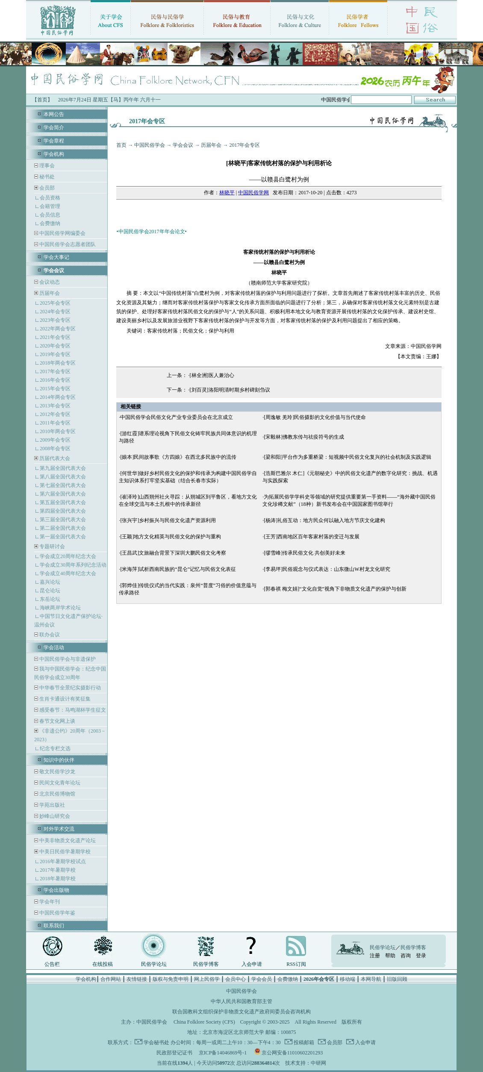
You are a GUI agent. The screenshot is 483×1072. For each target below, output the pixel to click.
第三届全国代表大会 (63, 520)
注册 (375, 956)
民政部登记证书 (174, 1053)
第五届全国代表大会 (63, 502)
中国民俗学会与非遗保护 (67, 659)
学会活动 (54, 647)
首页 (121, 145)
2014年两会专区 (58, 397)
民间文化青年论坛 (59, 783)
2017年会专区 (55, 371)
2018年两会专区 (58, 363)
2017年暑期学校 (58, 870)
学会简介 (54, 128)
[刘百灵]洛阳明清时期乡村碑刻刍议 (230, 390)
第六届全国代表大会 (63, 494)
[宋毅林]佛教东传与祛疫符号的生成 (304, 437)
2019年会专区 (55, 354)
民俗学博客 (206, 964)
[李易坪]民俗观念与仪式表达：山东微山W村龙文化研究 (327, 569)
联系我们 (54, 926)
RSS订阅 (296, 964)
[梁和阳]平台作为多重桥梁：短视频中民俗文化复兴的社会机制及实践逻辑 (347, 457)
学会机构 (54, 154)
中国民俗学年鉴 (56, 913)
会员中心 (235, 979)
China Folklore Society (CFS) (204, 1022)
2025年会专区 (55, 303)
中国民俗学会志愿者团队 (67, 244)
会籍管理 (50, 206)
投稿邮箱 (303, 1042)
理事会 (46, 166)
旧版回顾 (397, 979)
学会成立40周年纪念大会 (68, 573)
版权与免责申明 (170, 979)
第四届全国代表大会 (63, 511)
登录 (421, 956)
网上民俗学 (207, 979)
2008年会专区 (55, 448)
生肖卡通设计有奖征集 (64, 699)
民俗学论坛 (154, 964)
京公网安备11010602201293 (292, 1053)
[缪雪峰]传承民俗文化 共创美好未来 (304, 553)
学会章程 (54, 141)
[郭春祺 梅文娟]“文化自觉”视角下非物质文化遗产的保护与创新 (335, 589)
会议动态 (49, 282)
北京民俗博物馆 (56, 794)
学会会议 (183, 145)
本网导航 (371, 979)
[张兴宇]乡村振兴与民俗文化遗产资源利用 (168, 520)
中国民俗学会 (149, 145)
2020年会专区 (55, 346)
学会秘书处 (156, 1042)
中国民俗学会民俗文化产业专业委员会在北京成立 (176, 417)
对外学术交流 (59, 829)
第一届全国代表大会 (63, 537)
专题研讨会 (52, 546)
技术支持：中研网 (305, 1063)
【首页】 (42, 100)
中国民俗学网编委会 (61, 233)
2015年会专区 (55, 389)
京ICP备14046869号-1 (223, 1053)
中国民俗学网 (253, 193)
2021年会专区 (55, 337)
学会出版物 (56, 890)
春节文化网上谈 (56, 721)
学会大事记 (56, 257)
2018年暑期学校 (58, 879)
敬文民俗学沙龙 (56, 772)
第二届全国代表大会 (63, 528)
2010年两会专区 (58, 431)
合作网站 (110, 979)
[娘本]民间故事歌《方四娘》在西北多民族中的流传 (178, 457)
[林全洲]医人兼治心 (212, 375)
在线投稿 (102, 964)
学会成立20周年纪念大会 (68, 556)
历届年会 (49, 293)
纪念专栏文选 (55, 748)
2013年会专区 (55, 406)
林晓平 (227, 193)
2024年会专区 (55, 312)
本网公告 (54, 114)
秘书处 (46, 177)
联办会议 (49, 635)
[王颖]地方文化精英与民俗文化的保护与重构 (170, 537)
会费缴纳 (50, 223)
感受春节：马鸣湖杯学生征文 (72, 710)
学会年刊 (49, 902)
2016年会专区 (55, 380)
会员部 (47, 188)
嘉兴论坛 (50, 582)
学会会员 (261, 979)
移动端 (347, 979)
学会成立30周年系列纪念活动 (73, 565)
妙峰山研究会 (54, 816)
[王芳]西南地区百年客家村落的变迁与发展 (311, 537)
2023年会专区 (55, 320)
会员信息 (50, 215)
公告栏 (52, 964)
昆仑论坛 (50, 591)
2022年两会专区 (58, 329)
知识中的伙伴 (59, 760)
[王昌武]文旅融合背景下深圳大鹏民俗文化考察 (173, 553)
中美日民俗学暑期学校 (65, 852)
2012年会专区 (55, 414)
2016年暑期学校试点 (63, 861)
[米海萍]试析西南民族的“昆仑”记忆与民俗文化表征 (178, 569)
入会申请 (252, 964)
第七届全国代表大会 (63, 485)
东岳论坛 (50, 599)
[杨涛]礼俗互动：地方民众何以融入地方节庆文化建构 (324, 520)
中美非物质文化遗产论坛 (67, 840)
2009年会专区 (55, 440)
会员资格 (50, 198)
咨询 (406, 956)
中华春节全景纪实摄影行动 (69, 688)
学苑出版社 (51, 805)
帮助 (390, 956)
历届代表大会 (54, 458)
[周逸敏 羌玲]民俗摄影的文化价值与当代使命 (315, 417)
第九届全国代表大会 (63, 468)
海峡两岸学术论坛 (60, 608)
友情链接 (137, 979)
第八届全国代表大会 (63, 477)
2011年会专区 (55, 423)
